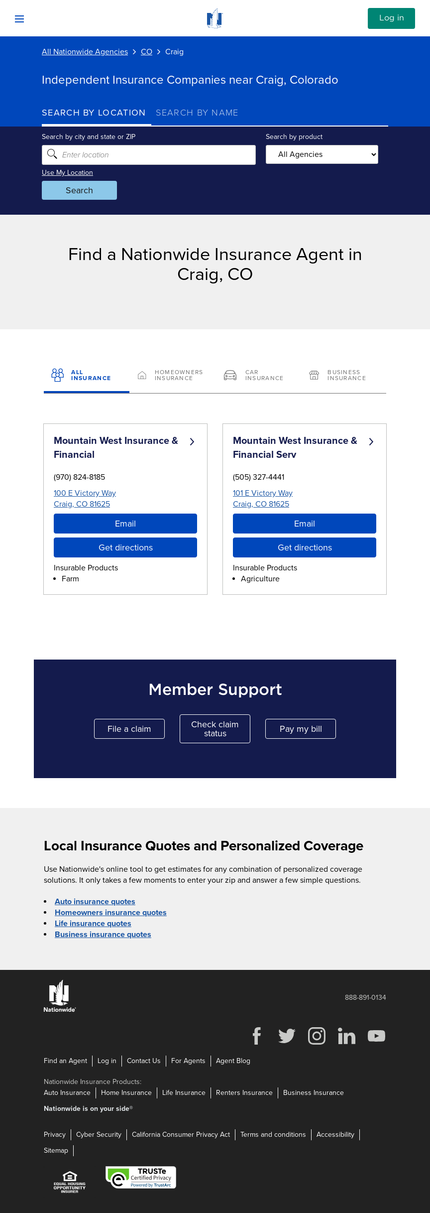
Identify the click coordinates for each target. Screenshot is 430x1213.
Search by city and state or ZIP (88, 137)
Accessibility (335, 1134)
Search (79, 190)
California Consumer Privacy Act (181, 1134)
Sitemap (56, 1150)
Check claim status (220, 729)
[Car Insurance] (258, 376)
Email (125, 523)
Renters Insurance (244, 1092)
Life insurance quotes (93, 924)
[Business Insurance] (343, 376)
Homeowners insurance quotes (111, 913)
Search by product (294, 137)
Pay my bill (308, 731)
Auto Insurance (67, 1092)
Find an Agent (65, 1061)
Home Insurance (126, 1092)
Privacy (55, 1134)
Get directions (126, 547)
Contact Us (144, 1061)
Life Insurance (184, 1092)
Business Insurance (313, 1092)
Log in (391, 17)
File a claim (136, 731)
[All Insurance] (86, 376)
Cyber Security (98, 1134)
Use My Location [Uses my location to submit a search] (67, 172)
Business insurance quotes (103, 935)
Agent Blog (233, 1061)
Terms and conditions (273, 1134)
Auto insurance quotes (95, 902)
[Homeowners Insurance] (172, 376)
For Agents (188, 1061)
